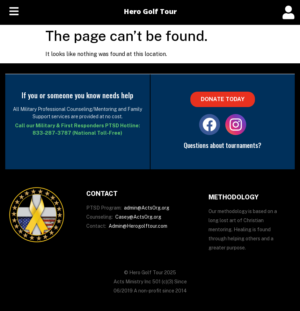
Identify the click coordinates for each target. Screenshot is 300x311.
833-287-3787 (51, 133)
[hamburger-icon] (13, 12)
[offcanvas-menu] (288, 12)
